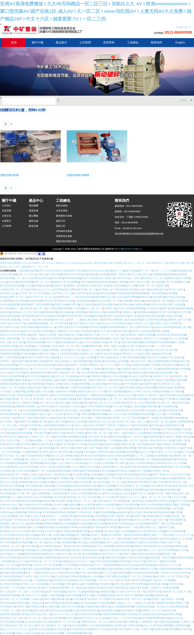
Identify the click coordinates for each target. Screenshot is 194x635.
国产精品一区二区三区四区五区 (172, 576)
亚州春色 (93, 293)
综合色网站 (158, 297)
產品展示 (61, 42)
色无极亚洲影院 (113, 568)
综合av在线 (54, 542)
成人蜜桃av (147, 353)
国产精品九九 (42, 414)
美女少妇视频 (94, 576)
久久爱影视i (176, 508)
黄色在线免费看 (8, 365)
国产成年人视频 (58, 421)
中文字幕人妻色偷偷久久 (43, 380)
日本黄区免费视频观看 (168, 568)
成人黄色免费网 (118, 285)
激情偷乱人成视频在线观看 (43, 350)
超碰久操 (86, 402)
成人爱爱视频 (182, 399)
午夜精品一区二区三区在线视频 (127, 418)
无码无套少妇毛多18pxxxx (135, 478)
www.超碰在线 (97, 383)
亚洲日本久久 (22, 418)
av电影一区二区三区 (131, 440)
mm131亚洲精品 (77, 463)
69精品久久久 (143, 395)
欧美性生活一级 (154, 561)
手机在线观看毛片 (42, 395)
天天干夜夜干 (126, 580)
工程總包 (132, 42)
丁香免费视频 (35, 463)
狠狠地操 (4, 497)
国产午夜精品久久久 (163, 474)
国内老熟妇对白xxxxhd (50, 572)
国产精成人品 (115, 338)
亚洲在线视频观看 (9, 304)
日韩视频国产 (24, 482)
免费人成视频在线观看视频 (90, 399)
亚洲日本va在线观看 (41, 629)
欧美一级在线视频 (35, 478)
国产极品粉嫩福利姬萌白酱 (14, 602)
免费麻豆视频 (62, 470)
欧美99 (49, 482)
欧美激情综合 (127, 368)
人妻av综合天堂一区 (139, 361)
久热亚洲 (161, 482)
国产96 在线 (103, 357)
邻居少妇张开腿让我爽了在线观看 (166, 304)
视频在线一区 (84, 380)
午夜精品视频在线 (28, 327)
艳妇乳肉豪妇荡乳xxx (69, 342)
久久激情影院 (97, 368)
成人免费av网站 (80, 474)
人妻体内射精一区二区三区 (64, 346)
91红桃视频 (132, 414)
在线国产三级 (86, 395)
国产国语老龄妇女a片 (135, 614)
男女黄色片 (133, 467)
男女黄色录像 (27, 444)
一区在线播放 (126, 531)
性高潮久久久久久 (162, 376)
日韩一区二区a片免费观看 (141, 402)
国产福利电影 (7, 278)
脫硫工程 (60, 226)
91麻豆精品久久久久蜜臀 (32, 595)
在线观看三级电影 (66, 380)
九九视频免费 (17, 391)
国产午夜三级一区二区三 (42, 297)
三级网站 (131, 621)
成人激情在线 (51, 606)
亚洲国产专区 (101, 285)
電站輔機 (33, 205)
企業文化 (6, 215)
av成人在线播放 (25, 346)
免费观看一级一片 (181, 455)
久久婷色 (182, 550)
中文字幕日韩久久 (36, 425)
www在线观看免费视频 (127, 297)
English (179, 27)
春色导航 (48, 527)
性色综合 (101, 501)
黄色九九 (183, 365)
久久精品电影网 (104, 602)
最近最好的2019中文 (115, 595)
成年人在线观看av (9, 557)
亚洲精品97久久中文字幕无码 (27, 312)
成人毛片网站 (180, 300)
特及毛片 (181, 459)
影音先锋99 (45, 331)
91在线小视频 (55, 274)
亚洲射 (46, 383)
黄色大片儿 (127, 425)
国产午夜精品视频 (175, 531)
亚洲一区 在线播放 (177, 338)
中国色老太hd (144, 448)
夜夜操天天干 (117, 357)
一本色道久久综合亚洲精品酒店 (171, 606)
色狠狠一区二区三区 (148, 285)
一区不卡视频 (71, 459)
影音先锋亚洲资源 (94, 557)
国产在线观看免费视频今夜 (155, 618)
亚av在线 (119, 346)
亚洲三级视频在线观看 (161, 602)
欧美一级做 (150, 418)
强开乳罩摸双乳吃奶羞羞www (60, 338)
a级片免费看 (51, 602)
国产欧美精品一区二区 (95, 599)
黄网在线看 (94, 346)
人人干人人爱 (110, 365)
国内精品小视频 (110, 444)
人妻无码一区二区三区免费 (46, 565)
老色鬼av (84, 587)
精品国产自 (138, 516)
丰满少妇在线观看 (75, 625)
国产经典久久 (105, 289)
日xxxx (3, 282)
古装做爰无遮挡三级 (172, 425)
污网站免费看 (87, 414)
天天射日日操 (140, 350)
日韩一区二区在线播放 (66, 376)
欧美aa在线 (57, 278)
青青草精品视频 (72, 278)
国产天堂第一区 (28, 576)
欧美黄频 (99, 519)
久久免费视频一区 (147, 621)
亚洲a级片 (130, 482)
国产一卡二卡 (146, 270)
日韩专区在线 (175, 584)
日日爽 (185, 282)
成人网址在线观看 (9, 584)
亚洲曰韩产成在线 (165, 312)
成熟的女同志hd (162, 353)
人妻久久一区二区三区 (33, 618)
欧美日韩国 (125, 508)
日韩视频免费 (159, 274)
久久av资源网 (62, 485)
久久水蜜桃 (6, 463)
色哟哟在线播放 (147, 565)
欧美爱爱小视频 (98, 376)
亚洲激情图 (180, 380)
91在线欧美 (187, 568)
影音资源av (75, 402)
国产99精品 (132, 270)
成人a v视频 (17, 553)
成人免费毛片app (9, 327)
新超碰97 (170, 459)
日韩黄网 (126, 300)
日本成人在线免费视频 (11, 376)
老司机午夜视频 (72, 595)
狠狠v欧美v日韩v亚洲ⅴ (118, 523)
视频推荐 (159, 459)
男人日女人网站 (90, 342)
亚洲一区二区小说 (43, 282)
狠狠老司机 (145, 297)
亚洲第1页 (61, 327)
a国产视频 (101, 414)
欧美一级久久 (130, 327)
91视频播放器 (83, 361)
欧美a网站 (148, 342)
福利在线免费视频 (163, 342)
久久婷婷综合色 (154, 308)
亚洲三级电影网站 (83, 546)
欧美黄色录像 (160, 629)
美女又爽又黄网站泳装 (65, 482)
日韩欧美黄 (48, 485)
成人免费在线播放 (69, 531)
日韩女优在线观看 (55, 618)
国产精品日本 (142, 501)
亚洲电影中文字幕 (9, 444)
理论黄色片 (23, 383)
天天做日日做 (59, 504)
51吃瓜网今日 (110, 587)
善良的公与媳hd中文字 (57, 553)
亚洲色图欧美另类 (146, 482)
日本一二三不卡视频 (164, 270)
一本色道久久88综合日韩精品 (174, 572)
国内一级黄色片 (65, 546)
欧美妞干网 (48, 599)
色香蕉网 (50, 478)
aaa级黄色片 (122, 512)
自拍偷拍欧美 (22, 527)
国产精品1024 (112, 368)
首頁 (14, 42)
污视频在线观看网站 (112, 614)
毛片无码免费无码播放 (11, 621)
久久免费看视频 (28, 452)
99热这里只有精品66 (76, 433)
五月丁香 (185, 591)
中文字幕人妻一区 (24, 493)
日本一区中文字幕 (136, 436)
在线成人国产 (93, 425)
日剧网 (29, 391)
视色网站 (24, 304)
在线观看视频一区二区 (66, 587)
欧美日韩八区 (121, 584)
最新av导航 (38, 482)
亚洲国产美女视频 (26, 421)
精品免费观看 (20, 463)
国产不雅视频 (166, 380)
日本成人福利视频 (24, 470)
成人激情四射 (105, 467)
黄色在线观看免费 (136, 535)
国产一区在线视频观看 (11, 357)
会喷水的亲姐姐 (8, 368)
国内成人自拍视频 (77, 421)
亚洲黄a (68, 584)
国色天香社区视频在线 (46, 444)
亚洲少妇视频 (106, 470)
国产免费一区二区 (87, 289)
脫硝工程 (60, 221)
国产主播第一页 (8, 421)
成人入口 (59, 508)
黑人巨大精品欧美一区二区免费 (131, 485)
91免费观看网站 (28, 316)
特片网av (156, 425)
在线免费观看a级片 (62, 429)
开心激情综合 (84, 565)
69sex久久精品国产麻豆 (12, 478)
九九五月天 (62, 463)
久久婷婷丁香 (145, 629)
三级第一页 (107, 346)
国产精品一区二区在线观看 (34, 584)
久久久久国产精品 (36, 591)
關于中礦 (37, 42)
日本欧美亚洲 (129, 380)
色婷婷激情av (28, 489)
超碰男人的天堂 (23, 580)
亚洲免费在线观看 (9, 595)
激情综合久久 (24, 368)
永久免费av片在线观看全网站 (149, 542)
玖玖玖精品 (68, 300)
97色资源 (88, 452)
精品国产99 (21, 361)
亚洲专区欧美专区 (51, 300)
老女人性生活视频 (116, 376)
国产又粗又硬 (83, 418)
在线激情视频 (149, 387)
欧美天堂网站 (141, 580)
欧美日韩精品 (66, 312)
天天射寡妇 (183, 504)
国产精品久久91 (8, 293)
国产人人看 (119, 270)
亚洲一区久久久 (47, 399)
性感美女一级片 (76, 365)
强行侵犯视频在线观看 (37, 372)
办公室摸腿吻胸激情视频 (35, 410)
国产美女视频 (105, 489)
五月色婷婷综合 (48, 546)
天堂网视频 (6, 380)
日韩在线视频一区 (168, 372)
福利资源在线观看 (9, 316)
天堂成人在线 (37, 516)
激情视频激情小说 (44, 508)
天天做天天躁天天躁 (10, 429)
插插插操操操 (7, 406)
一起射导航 (141, 444)
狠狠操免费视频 (102, 395)
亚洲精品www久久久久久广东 (76, 561)
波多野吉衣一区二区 (10, 618)
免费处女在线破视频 (30, 501)
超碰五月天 (28, 436)
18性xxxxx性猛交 (45, 489)
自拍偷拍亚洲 (94, 444)
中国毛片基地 (69, 383)
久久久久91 (93, 463)
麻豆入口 (132, 629)
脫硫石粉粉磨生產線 (66, 241)
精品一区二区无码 (9, 565)
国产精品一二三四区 (10, 587)
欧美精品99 (99, 478)
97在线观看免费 (168, 406)
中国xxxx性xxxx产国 (10, 504)
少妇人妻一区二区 (165, 402)
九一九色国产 (57, 414)
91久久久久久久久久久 (64, 614)
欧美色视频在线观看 (34, 553)
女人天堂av (77, 350)
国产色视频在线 (64, 478)
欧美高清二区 (49, 474)
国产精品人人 (109, 429)
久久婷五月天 (59, 440)
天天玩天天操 (178, 497)
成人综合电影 (126, 493)
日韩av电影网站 (88, 372)
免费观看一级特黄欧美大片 (79, 285)
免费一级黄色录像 (9, 338)
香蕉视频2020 (183, 270)
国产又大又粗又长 (105, 331)
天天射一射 (161, 519)
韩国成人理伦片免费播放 (66, 282)
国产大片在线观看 (184, 501)
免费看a (59, 599)
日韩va (68, 599)
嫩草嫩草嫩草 (185, 308)
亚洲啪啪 (68, 535)
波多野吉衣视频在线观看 (50, 316)
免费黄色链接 (98, 440)
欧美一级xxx (119, 467)
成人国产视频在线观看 (114, 576)
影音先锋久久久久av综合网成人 (16, 531)
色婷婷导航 (126, 519)
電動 (9, 175)
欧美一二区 (31, 572)
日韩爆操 (156, 448)
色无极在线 (140, 550)
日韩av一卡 (118, 433)
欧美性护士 (58, 285)
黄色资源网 (83, 383)
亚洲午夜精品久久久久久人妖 (128, 497)
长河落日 (29, 455)
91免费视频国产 (162, 455)
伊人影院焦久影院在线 (136, 557)
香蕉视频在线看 (55, 425)
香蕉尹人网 (87, 595)
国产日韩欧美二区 (111, 425)
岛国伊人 (4, 323)
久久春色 (99, 595)
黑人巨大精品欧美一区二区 (51, 625)
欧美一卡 (156, 395)
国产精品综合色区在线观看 (78, 316)
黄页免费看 (131, 452)
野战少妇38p (111, 493)
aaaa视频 (103, 274)
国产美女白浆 (124, 429)
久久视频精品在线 (42, 580)
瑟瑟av (130, 376)
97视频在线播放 (21, 380)
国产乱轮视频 (107, 485)
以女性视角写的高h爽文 (161, 485)
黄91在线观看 (83, 523)
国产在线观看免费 (129, 504)
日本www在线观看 (62, 610)
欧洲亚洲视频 (35, 523)
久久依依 (4, 391)
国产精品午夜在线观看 (88, 614)
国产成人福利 (22, 516)
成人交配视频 (153, 429)
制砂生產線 (62, 205)
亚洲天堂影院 (7, 580)
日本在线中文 (7, 402)
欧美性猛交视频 (96, 327)
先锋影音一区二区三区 (152, 610)
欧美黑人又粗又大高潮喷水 (167, 323)
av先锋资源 (76, 470)
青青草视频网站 (113, 327)
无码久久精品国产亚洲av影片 (117, 550)
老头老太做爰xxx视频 (26, 535)
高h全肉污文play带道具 (72, 557)
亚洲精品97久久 (90, 334)
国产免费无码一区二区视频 (153, 338)
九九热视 (29, 285)
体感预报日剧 (169, 504)
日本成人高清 (182, 474)
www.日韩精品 (42, 550)
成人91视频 (36, 527)
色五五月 (4, 553)
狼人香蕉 (178, 342)
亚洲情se (116, 380)
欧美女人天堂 (145, 452)
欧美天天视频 (62, 489)
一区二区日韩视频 (9, 452)
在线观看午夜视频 (9, 353)
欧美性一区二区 (71, 372)
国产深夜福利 (7, 568)
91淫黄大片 (112, 516)
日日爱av (70, 418)
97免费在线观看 (134, 625)
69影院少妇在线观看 (150, 504)
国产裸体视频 (27, 353)
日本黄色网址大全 (172, 448)
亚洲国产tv (79, 448)
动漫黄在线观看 (25, 508)
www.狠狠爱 (96, 531)
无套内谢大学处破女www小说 (86, 550)
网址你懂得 (63, 368)
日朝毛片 (42, 274)
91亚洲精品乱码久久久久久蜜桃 (169, 463)
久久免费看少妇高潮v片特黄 (163, 365)
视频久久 (172, 278)
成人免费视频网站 (183, 421)
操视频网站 (163, 467)
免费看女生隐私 (121, 489)
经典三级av (43, 421)
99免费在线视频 (148, 467)
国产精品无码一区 (101, 380)
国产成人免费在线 (174, 357)
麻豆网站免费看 (127, 448)
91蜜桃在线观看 (8, 383)
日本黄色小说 (128, 312)
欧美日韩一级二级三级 (160, 421)
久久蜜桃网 (78, 308)
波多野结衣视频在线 (106, 304)
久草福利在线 (106, 584)
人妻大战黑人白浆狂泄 (98, 436)
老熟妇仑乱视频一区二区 (107, 300)
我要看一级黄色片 (119, 274)
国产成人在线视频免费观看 (130, 308)
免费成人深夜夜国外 (144, 546)
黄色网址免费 (145, 474)
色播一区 (36, 334)
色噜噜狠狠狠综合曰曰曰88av (122, 565)
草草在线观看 (164, 418)
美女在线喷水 (118, 625)
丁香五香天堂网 (41, 433)
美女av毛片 (176, 618)
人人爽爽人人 (186, 621)
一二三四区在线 (162, 346)
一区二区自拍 (27, 338)
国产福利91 (168, 395)
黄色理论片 (34, 561)
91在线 (102, 342)
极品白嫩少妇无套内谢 (33, 387)
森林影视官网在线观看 (151, 316)
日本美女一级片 (46, 467)
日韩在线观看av (32, 485)
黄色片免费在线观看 (65, 436)
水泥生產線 (62, 210)
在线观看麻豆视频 (158, 584)
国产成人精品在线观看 (104, 561)
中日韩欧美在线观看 (78, 387)
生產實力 (6, 221)
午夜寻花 (85, 282)
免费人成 (63, 402)
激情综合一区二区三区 (83, 501)
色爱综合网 (48, 501)
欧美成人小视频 (98, 535)
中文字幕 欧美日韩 (62, 452)
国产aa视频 (184, 278)
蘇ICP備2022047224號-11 (128, 249)
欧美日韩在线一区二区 (167, 383)
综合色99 (77, 599)
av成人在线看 (7, 516)
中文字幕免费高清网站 (154, 319)
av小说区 (4, 448)
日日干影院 (80, 444)
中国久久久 (79, 425)
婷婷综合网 (73, 504)
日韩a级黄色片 (7, 606)
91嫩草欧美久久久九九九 (100, 421)
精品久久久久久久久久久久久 (15, 629)
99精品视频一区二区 (10, 410)
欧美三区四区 (59, 406)
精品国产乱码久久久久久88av (92, 618)
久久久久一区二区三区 (111, 334)
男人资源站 (60, 576)
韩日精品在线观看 (9, 576)
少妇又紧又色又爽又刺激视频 (171, 334)
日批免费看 (90, 553)
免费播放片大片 (106, 297)
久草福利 (185, 429)
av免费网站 (6, 300)
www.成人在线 (111, 531)
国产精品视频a (90, 470)
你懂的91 (70, 497)
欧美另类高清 (119, 621)
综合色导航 (185, 629)
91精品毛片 (152, 380)
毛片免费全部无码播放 (81, 629)
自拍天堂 (12, 282)
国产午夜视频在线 (132, 383)
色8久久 (68, 425)
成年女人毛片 (31, 331)
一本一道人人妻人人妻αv (13, 425)
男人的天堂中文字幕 (10, 436)
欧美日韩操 (169, 561)
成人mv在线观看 (139, 523)
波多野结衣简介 (78, 485)
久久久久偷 (76, 467)
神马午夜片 (73, 568)
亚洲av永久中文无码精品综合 (114, 323)
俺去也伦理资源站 (156, 614)
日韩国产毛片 (153, 591)
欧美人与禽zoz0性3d (140, 274)
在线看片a (153, 444)
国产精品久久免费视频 (11, 459)
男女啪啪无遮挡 (84, 516)
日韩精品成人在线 (71, 334)
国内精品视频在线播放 (12, 572)
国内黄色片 (58, 418)
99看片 (71, 516)
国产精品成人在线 (184, 485)
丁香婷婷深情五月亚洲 (124, 289)
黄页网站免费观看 (77, 576)
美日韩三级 (22, 606)
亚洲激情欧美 (160, 595)
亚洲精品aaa (180, 546)
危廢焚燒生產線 (64, 236)
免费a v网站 (162, 331)
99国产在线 (167, 527)
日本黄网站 (79, 312)
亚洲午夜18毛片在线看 (89, 455)
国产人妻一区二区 (94, 308)
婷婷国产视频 (42, 455)
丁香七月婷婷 (125, 459)
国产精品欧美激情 (123, 293)
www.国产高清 (132, 346)
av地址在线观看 (44, 319)
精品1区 (56, 331)
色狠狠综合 (92, 591)
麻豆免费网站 (177, 387)
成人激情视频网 (125, 542)
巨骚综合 (149, 300)
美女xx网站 (6, 467)
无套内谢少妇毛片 (29, 614)
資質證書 (6, 210)
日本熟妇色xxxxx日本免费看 (36, 504)
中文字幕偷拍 (7, 433)
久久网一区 (115, 350)
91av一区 (20, 402)
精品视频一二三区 (42, 440)
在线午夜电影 (31, 546)
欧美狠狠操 (25, 565)
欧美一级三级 (39, 542)
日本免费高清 (7, 470)
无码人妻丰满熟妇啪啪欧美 (87, 429)
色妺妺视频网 (141, 293)
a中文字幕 (159, 414)
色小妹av (134, 316)
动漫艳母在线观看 (9, 614)
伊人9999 (49, 587)
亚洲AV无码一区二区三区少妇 (105, 387)
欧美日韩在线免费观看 (11, 550)
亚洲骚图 (173, 629)
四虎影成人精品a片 (128, 587)
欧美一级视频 (82, 535)
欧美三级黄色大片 (85, 538)
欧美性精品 (123, 561)
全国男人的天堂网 (43, 391)
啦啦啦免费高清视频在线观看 (92, 338)
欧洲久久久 (109, 542)
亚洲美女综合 (157, 478)
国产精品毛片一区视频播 (161, 580)
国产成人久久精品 (143, 493)
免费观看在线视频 (146, 312)
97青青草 (71, 527)
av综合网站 (99, 516)
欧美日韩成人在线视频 (116, 361)
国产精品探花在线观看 (11, 285)
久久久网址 (124, 365)
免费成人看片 (127, 444)
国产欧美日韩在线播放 (64, 580)
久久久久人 (21, 523)
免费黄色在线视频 (114, 557)
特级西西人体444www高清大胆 (78, 519)
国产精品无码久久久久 (109, 553)
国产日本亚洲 (17, 372)
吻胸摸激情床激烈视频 (102, 282)
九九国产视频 (93, 448)
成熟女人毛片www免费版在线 (15, 334)
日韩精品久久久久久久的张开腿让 (46, 289)
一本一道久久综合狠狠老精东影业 (32, 278)
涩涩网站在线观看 (60, 550)
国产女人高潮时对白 (144, 519)
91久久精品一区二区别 (147, 368)
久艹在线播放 (113, 440)
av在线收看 (83, 527)
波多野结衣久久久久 (129, 353)
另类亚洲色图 (155, 489)
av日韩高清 (84, 482)
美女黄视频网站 (138, 489)
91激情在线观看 (183, 557)
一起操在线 (57, 535)
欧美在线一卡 (176, 516)
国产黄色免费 (119, 436)
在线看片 (58, 459)
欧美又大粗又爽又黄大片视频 (150, 531)
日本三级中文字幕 (63, 448)
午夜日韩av (58, 497)
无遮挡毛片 (149, 383)
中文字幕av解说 (173, 523)
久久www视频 (56, 584)
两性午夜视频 (147, 334)
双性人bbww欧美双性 (105, 629)
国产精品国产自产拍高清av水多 (16, 519)
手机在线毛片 (44, 452)
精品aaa (78, 584)
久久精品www (36, 602)
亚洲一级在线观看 (56, 591)
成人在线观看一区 (51, 334)
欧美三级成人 (55, 361)
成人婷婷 (56, 383)
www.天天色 (21, 561)
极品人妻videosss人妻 (123, 395)
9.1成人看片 (77, 553)
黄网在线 (86, 633)
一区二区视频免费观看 (92, 568)
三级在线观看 (156, 282)
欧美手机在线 (125, 304)
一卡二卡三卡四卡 (51, 561)
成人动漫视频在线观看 (122, 606)
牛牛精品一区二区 (9, 610)
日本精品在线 (129, 568)
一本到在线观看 (157, 293)
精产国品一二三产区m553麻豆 (124, 618)
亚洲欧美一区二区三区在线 (65, 621)
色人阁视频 (121, 282)
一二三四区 (25, 440)
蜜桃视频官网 (50, 312)
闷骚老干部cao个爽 (138, 282)
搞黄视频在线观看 (37, 361)
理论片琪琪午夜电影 (140, 512)
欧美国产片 (56, 372)
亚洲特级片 (151, 372)
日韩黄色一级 (181, 602)
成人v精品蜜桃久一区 (11, 308)
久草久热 (19, 568)
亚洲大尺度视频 (142, 470)
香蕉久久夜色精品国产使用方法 (98, 278)
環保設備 (33, 210)
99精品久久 (97, 493)
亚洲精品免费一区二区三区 (14, 297)
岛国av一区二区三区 (10, 387)
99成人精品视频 (66, 523)
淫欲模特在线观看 (137, 399)
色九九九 (4, 372)
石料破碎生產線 (64, 231)
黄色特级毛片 (145, 327)
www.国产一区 (128, 527)
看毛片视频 (32, 402)
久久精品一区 (27, 319)
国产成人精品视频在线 (89, 572)
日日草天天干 (17, 323)
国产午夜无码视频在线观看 (97, 406)
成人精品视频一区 (92, 319)
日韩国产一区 (7, 361)
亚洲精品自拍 (36, 606)
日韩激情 (29, 550)
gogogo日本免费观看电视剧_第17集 (171, 327)
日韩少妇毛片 (122, 278)
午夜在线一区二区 (123, 421)
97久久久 (22, 538)
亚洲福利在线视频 (123, 546)
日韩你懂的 (36, 383)
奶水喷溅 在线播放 (9, 319)
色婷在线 (92, 274)
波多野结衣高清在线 (30, 557)
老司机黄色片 (140, 508)
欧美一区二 (56, 455)
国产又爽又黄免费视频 (41, 304)
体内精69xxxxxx (47, 327)
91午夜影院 (106, 463)
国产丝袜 (187, 448)
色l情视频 (171, 293)
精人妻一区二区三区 (115, 399)
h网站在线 (5, 312)
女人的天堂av (7, 535)
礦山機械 (33, 215)
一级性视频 (64, 350)
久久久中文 (106, 497)
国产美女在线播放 (49, 357)
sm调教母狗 (19, 512)
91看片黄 (74, 304)
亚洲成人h (110, 308)
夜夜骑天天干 (31, 357)
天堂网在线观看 (174, 410)
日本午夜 (71, 618)
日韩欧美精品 (33, 512)
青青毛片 (127, 350)
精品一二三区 (91, 350)
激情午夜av (96, 587)
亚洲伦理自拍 (123, 331)
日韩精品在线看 (139, 365)
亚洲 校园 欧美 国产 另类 (13, 474)
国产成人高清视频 (180, 467)
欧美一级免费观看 (116, 391)
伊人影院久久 (34, 474)
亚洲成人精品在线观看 (37, 568)
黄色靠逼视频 (26, 282)
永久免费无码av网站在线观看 (109, 452)
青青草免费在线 (171, 489)
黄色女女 (72, 440)
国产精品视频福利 (9, 414)
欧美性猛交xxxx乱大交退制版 (36, 497)
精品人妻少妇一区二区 (107, 538)
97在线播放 (60, 527)
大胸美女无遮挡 (173, 316)
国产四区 (38, 531)
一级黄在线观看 (23, 395)
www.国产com (33, 448)
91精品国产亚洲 (58, 568)
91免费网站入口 (94, 365)
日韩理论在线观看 (35, 342)
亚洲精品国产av (158, 289)
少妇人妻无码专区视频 (51, 633)
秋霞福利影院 (146, 414)
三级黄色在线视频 (84, 300)
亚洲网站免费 (50, 523)
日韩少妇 (83, 376)
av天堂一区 (45, 614)
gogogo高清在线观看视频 (83, 489)
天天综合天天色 (45, 576)
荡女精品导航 (47, 365)
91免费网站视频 (181, 625)
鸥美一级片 (125, 516)
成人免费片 (71, 289)
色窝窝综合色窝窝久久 (26, 406)
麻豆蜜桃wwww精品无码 (147, 553)
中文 (189, 27)
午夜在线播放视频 (134, 357)
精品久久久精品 (8, 482)
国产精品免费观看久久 (114, 319)
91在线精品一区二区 (87, 353)
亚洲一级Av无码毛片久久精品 (158, 440)
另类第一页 (157, 599)
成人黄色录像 (137, 406)
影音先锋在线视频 (100, 410)
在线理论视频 (62, 467)
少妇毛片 (122, 629)
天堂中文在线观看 (77, 327)
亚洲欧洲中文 (123, 372)
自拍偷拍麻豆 (152, 406)
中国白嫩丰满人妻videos (61, 410)
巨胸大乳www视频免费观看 (14, 350)
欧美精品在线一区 (178, 493)
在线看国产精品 (8, 346)
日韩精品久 (163, 387)
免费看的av (138, 429)
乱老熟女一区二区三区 (155, 278)
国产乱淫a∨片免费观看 (78, 493)
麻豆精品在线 (72, 508)
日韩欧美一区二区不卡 (11, 546)
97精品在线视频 (8, 274)
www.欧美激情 (61, 629)
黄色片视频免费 (23, 542)
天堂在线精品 (134, 319)
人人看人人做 (141, 421)
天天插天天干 (172, 542)
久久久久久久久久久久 (44, 368)
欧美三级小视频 (8, 508)
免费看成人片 (183, 478)
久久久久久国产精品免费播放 (162, 550)
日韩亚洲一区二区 (170, 591)
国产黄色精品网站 (145, 538)
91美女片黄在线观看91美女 (138, 410)
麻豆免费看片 (18, 448)
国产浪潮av (6, 625)
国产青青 (135, 610)
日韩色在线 (138, 300)
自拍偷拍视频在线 (184, 395)
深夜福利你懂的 (23, 433)
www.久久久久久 (116, 414)
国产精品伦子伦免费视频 (172, 444)
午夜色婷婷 (187, 436)
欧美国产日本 (57, 433)
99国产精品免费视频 (130, 342)
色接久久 (38, 519)
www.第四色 (181, 402)
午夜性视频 (47, 448)
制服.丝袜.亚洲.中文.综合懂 (162, 350)
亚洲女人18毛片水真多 (26, 633)
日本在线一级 (161, 493)
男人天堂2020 (75, 406)
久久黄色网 (89, 357)
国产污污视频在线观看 (166, 587)
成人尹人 (143, 602)
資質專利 (109, 42)
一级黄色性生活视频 (64, 391)
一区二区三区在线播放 (59, 323)
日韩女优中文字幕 (154, 357)
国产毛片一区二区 (44, 436)
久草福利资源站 (87, 331)
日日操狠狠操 (42, 493)
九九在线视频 (173, 414)
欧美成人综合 (90, 467)
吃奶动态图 (49, 463)
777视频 (83, 346)
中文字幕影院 (176, 391)
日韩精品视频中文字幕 (156, 516)
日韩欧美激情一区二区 (148, 527)
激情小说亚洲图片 (42, 610)
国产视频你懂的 (9, 399)
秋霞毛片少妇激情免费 (142, 331)
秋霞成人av (61, 365)
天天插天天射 (51, 531)
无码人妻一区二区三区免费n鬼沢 (109, 402)
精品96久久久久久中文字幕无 (176, 433)
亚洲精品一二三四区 (56, 516)
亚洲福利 (77, 452)
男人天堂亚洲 (113, 478)
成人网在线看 (87, 304)
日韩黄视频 (96, 474)
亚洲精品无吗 (138, 372)
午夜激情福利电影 (144, 606)
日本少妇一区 (44, 429)
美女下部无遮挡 (115, 501)
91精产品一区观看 (75, 591)
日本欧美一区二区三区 (107, 508)
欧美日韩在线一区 (176, 482)
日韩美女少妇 (64, 474)
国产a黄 (164, 285)
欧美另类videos (114, 383)
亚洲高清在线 (70, 572)
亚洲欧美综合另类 (96, 312)
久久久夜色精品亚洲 (65, 353)
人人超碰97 (116, 410)
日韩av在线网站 (164, 546)
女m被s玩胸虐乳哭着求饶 (86, 610)
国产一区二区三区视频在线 (141, 576)
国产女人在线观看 (103, 546)
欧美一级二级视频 (79, 368)
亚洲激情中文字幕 (147, 568)
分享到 (183, 100)
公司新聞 (85, 42)
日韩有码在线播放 (87, 297)
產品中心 (36, 200)
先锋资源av (6, 512)
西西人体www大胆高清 (24, 467)
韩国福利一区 (7, 523)
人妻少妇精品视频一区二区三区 (107, 482)
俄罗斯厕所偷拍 (168, 368)
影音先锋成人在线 (123, 470)
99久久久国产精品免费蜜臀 (157, 625)
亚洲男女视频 (174, 614)
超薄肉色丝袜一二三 (66, 297)
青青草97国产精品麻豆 (75, 274)
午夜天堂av (45, 406)
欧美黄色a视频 (140, 304)
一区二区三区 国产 (28, 399)
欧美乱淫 (80, 542)
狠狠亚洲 (48, 376)
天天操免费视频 (94, 542)
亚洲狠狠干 (97, 361)
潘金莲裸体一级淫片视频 (161, 557)
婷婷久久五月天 (69, 331)
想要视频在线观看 (28, 270)
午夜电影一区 (147, 587)
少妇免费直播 (68, 542)
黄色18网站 (172, 361)
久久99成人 (35, 599)
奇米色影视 (93, 485)
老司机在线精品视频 (158, 508)
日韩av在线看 (131, 338)
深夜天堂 (123, 316)
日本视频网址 (158, 361)
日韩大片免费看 (172, 282)
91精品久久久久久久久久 (179, 535)
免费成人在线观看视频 (107, 504)
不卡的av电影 (27, 414)
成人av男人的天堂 (9, 501)
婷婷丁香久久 (60, 319)
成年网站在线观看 (64, 512)
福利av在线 (147, 346)
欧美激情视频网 (106, 512)
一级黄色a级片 (57, 493)
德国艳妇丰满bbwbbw (11, 331)
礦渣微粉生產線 (64, 215)
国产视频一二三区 (156, 535)
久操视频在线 (70, 455)
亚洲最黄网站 (154, 436)
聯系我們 (156, 42)
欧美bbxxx (45, 621)
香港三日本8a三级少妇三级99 (142, 391)
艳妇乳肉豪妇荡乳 (131, 387)
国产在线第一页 (52, 519)
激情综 (96, 316)
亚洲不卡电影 (62, 304)
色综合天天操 (72, 414)
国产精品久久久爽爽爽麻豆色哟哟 (142, 433)
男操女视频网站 (177, 519)
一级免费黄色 (7, 561)
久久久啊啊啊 (134, 595)
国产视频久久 (7, 527)
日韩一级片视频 (163, 300)
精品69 (141, 380)
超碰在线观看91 (8, 538)
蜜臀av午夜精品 (77, 270)
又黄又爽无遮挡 (63, 501)
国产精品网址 (170, 308)
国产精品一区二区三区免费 (167, 452)
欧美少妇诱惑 (7, 633)
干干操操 (107, 474)
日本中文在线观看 (86, 580)
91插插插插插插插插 (36, 323)
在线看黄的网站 (50, 557)
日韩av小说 (51, 342)
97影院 (177, 512)
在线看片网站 (87, 508)
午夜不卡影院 (17, 342)
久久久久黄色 (69, 565)
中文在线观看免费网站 (97, 625)
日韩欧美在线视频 (10, 489)
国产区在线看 (7, 542)
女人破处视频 (82, 410)
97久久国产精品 (120, 406)
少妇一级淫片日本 (48, 402)
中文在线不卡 (7, 418)
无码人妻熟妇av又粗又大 (85, 323)
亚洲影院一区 (179, 376)
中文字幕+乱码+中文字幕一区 (130, 591)
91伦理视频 (183, 368)
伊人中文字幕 (110, 459)
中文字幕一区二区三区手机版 (33, 293)
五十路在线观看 (55, 595)
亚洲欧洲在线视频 (68, 602)
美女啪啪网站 (7, 493)
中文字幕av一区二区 (141, 323)
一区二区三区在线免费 (87, 497)
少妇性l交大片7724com (168, 565)
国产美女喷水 (66, 444)
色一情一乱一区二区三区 (157, 497)
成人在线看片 (31, 621)
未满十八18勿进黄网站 (140, 463)
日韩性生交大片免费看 (71, 606)
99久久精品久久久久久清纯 (38, 459)
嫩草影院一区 (168, 553)
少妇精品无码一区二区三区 (14, 289)
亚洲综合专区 (7, 395)
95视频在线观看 (43, 285)
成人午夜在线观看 (170, 429)
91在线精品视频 (47, 538)
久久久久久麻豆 (183, 538)
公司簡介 (6, 205)
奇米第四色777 (131, 334)
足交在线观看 (20, 300)
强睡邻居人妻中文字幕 (178, 319)
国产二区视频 (29, 429)
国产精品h (113, 599)
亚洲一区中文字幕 (9, 440)
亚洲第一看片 (182, 440)
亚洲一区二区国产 (27, 274)
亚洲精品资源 (106, 591)
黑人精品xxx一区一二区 (125, 602)
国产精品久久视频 (171, 436)
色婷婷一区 (127, 553)
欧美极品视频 (122, 572)
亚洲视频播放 (180, 418)
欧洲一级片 (113, 342)
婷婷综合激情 (106, 293)
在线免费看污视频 (109, 610)
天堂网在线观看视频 (167, 621)
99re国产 (33, 538)
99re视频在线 (154, 399)
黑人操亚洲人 (80, 293)
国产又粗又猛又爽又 (32, 587)
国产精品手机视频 (165, 538)
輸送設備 (33, 226)
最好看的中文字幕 (44, 353)
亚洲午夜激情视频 (138, 584)
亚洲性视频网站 (142, 425)
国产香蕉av (96, 527)
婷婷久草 (184, 361)
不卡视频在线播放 (100, 418)
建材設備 (33, 221)
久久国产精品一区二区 (60, 293)
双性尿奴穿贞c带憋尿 (90, 459)
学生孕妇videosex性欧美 (99, 270)
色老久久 (4, 342)
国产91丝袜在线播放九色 (65, 395)
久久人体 (15, 497)
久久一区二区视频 (143, 455)
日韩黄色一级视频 (173, 599)
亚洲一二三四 (75, 319)
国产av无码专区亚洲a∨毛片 (53, 270)
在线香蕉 (104, 350)
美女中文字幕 (183, 312)
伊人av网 (131, 285)
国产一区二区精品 (44, 470)
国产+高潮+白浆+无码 (85, 512)
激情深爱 (81, 436)
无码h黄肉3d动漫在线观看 (144, 572)
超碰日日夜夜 (98, 523)
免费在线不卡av (109, 316)
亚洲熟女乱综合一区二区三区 (96, 621)
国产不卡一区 (99, 565)
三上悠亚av (136, 278)
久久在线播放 (42, 346)
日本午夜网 (168, 399)
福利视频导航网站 (176, 274)
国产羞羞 (84, 531)
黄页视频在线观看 (66, 399)
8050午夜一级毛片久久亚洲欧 (135, 599)
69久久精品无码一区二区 (13, 591)
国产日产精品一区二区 (11, 455)
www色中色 (143, 289)
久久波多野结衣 (143, 376)
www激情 (170, 478)
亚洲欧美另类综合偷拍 (162, 501)
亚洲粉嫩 (147, 595)
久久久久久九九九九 (107, 580)
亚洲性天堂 (44, 535)
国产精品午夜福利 (108, 353)
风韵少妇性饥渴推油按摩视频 (118, 455)
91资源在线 (26, 610)
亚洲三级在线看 (86, 602)
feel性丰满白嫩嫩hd (57, 387)
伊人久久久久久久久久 (70, 357)
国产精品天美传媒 (174, 297)
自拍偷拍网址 (113, 312)
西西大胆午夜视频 (66, 538)
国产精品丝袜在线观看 (124, 474)
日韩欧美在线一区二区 (34, 308)
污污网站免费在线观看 (59, 308)
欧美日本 (170, 610)
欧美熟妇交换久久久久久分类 (91, 391)
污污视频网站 (90, 584)
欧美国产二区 (156, 523)
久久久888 (188, 452)
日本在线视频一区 (116, 535)
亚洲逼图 (163, 391)
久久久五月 (108, 572)
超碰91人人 (69, 361)
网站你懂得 (84, 440)
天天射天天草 (137, 561)
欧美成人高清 (113, 519)
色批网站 (124, 610)
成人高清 (39, 338)
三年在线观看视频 (83, 478)
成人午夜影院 (87, 504)
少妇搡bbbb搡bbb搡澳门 (96, 606)
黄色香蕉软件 (127, 538)
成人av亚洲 (159, 410)
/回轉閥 (78, 175)
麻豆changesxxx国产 (28, 365)
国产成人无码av (176, 289)
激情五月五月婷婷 (33, 376)
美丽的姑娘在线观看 (162, 512)
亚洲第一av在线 (110, 448)
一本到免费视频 (72, 633)
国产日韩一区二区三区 (99, 433)
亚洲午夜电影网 (112, 527)
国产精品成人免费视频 (11, 485)
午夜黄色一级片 (160, 470)
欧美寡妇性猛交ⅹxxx (40, 418)
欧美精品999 (34, 300)
